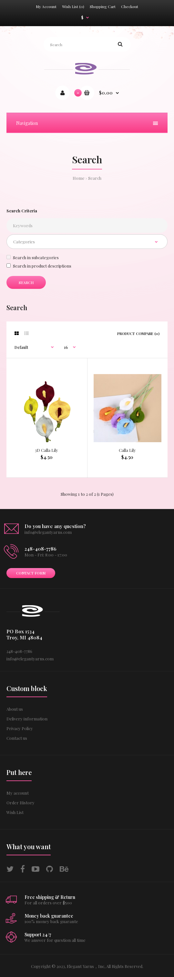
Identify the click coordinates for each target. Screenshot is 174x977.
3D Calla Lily (46, 450)
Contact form (31, 573)
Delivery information (26, 718)
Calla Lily (127, 450)
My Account (46, 6)
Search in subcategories (32, 257)
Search (94, 178)
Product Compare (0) (138, 333)
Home (79, 178)
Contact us (16, 738)
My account (17, 793)
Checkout (129, 6)
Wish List (15, 812)
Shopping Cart (103, 6)
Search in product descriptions (38, 266)
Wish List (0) (73, 6)
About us (14, 709)
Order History (20, 802)
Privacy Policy (19, 728)
